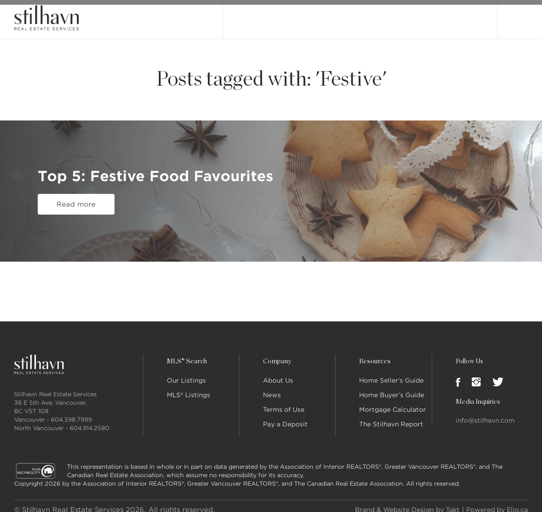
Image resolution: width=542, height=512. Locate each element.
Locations (413, 15)
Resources (374, 354)
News (272, 387)
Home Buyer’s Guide (391, 387)
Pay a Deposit (285, 416)
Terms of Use (283, 402)
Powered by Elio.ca (494, 502)
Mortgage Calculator (392, 402)
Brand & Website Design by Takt (396, 502)
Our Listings (251, 15)
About (336, 15)
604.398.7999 (71, 412)
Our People (371, 15)
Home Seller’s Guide (391, 372)
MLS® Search (298, 15)
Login (518, 15)
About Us (278, 372)
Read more (76, 203)
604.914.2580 (89, 420)
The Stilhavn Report (391, 416)
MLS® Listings (188, 387)
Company (276, 354)
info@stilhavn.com (485, 412)
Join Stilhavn (457, 15)
